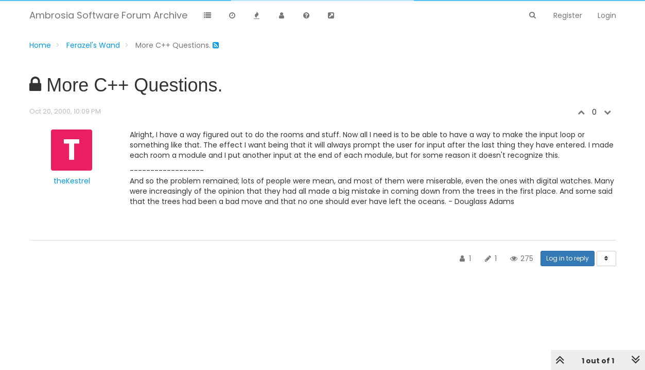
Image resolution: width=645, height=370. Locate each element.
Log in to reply (567, 258)
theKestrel (72, 181)
